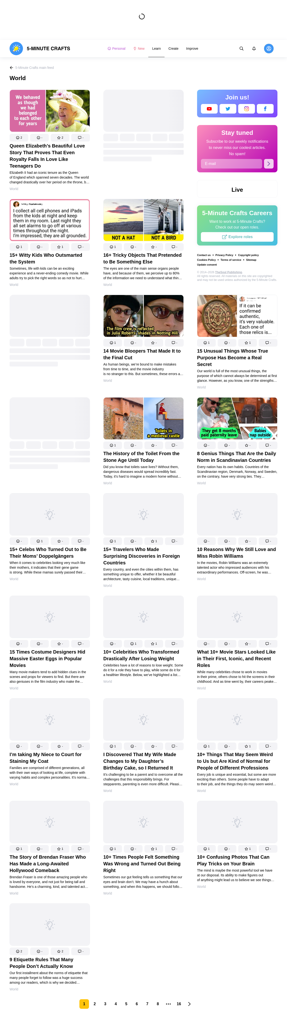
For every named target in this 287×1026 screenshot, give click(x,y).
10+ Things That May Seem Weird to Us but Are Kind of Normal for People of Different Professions (235, 761)
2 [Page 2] (95, 1004)
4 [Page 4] (116, 1004)
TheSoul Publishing (228, 272)
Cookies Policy (206, 259)
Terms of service (231, 259)
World (14, 189)
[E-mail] (231, 164)
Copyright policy (248, 255)
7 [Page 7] (147, 1004)
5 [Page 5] (126, 1004)
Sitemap (251, 259)
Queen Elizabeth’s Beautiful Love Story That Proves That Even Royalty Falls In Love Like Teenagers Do (47, 156)
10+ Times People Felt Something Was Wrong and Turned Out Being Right (142, 863)
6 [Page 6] (137, 1004)
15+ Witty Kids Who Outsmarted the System (46, 258)
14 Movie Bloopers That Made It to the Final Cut (142, 354)
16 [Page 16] (179, 1004)
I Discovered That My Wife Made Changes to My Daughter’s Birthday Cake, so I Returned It (139, 761)
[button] (19, 138)
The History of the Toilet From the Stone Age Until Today (141, 457)
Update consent (207, 264)
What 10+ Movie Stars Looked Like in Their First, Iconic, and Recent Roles (236, 658)
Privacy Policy (224, 255)
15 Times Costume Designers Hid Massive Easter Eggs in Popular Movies (47, 658)
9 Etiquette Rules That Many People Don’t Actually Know (41, 963)
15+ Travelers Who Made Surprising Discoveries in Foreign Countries (141, 556)
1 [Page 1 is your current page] (84, 1004)
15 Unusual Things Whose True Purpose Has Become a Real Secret (232, 357)
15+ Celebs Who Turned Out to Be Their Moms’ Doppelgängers (48, 553)
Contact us (204, 255)
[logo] (40, 48)
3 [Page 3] (105, 1004)
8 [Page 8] (158, 1004)
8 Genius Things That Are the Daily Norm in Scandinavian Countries (236, 457)
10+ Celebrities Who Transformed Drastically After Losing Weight (141, 655)
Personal (116, 48)
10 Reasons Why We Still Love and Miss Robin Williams (236, 553)
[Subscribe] (269, 164)
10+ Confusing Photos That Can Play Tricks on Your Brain (233, 860)
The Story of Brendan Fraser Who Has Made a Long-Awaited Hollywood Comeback (48, 863)
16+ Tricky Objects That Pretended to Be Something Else (142, 258)
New (138, 48)
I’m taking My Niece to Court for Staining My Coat (46, 758)
